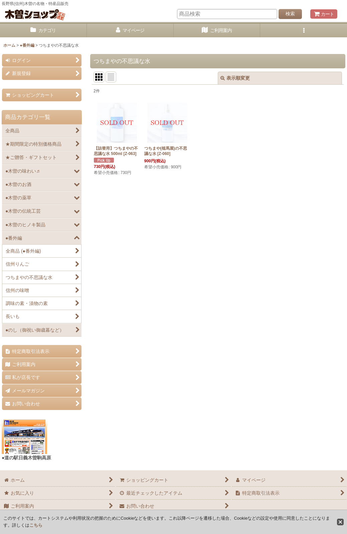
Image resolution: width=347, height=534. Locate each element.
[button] (303, 30)
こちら (35, 525)
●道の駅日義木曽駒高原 (26, 457)
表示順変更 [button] (235, 78)
